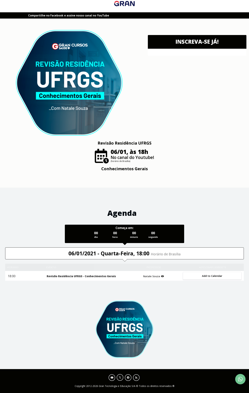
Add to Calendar (212, 276)
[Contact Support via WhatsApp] (240, 379)
